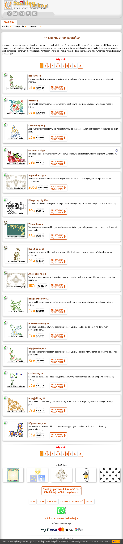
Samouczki (34, 26)
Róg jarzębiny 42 (37, 348)
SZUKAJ (89, 501)
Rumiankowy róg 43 (38, 323)
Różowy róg (34, 75)
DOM (32, 501)
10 (75, 65)
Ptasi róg (33, 100)
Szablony (9, 22)
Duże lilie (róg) (36, 248)
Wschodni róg (35, 223)
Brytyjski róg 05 (36, 398)
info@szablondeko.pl (61, 523)
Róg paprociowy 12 (38, 298)
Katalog (5, 26)
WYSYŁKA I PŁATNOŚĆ (71, 501)
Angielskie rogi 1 (37, 273)
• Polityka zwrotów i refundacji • (61, 518)
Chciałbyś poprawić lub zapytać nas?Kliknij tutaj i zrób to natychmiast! (61, 490)
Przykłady (19, 26)
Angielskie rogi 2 (37, 175)
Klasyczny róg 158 (38, 200)
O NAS (41, 501)
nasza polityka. (105, 541)
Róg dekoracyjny (37, 423)
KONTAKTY (52, 501)
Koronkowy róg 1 (37, 125)
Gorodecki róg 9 (36, 150)
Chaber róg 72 (35, 373)
